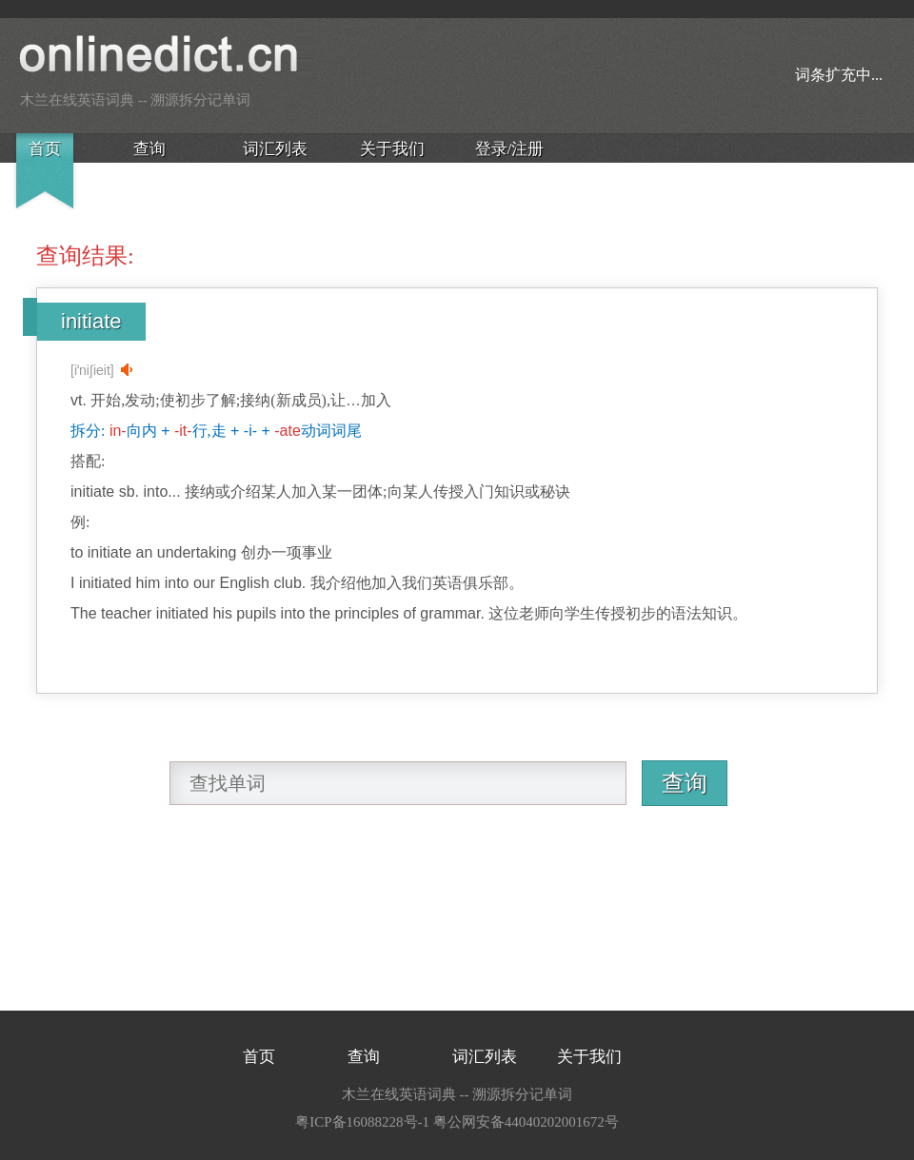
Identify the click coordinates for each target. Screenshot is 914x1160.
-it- (183, 431)
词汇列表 (275, 149)
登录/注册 (510, 149)
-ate (287, 431)
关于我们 (392, 149)
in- (118, 431)
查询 (149, 149)
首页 (45, 149)
